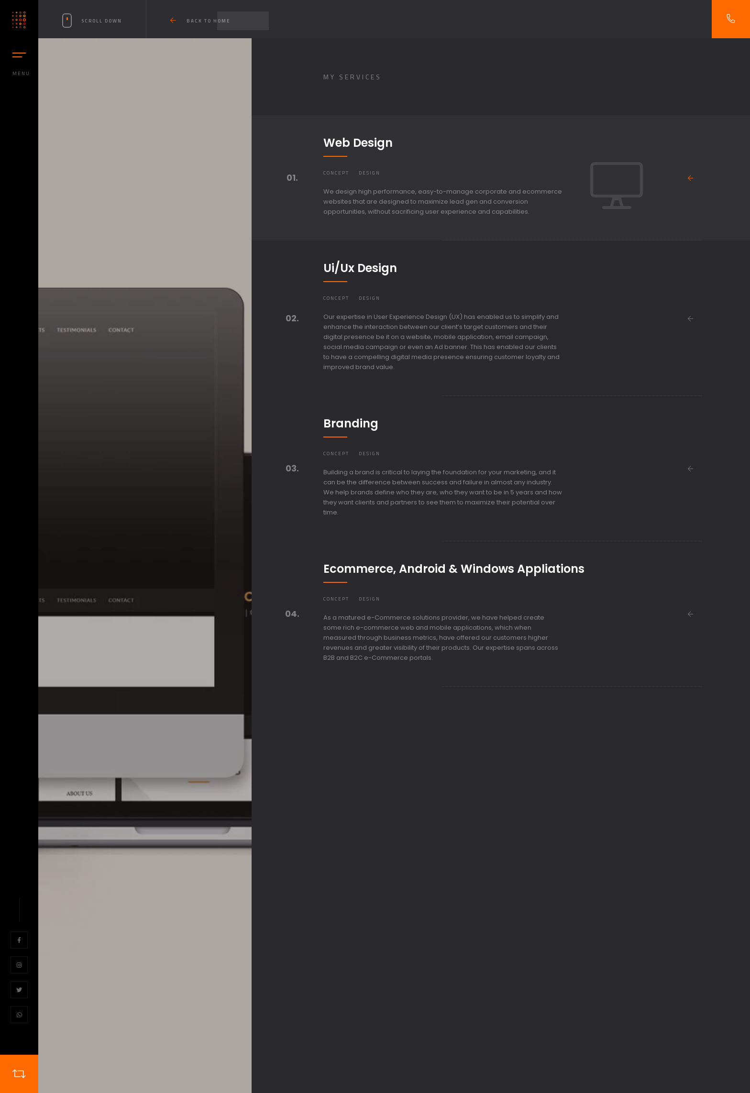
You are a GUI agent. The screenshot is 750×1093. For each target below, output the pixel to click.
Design (369, 172)
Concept (336, 172)
